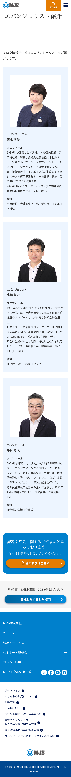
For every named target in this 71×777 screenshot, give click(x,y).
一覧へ (28, 672)
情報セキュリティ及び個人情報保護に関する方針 (20, 722)
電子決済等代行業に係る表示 (22, 730)
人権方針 (10, 702)
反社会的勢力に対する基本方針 (23, 714)
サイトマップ (12, 690)
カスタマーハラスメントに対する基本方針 (30, 736)
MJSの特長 (10, 623)
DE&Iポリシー (13, 708)
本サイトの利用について (19, 696)
